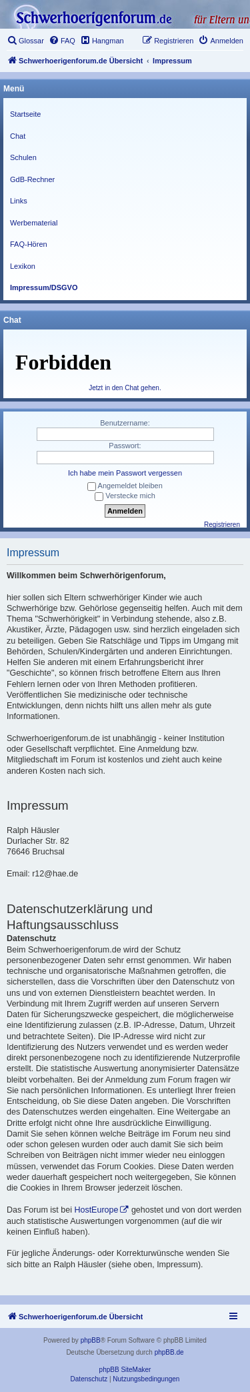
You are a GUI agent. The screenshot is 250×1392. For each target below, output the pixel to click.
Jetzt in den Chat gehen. (125, 388)
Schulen (23, 157)
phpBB (91, 1340)
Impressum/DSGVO (43, 287)
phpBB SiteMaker (125, 1369)
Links (18, 201)
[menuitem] (25, 41)
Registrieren (222, 524)
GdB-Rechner (32, 179)
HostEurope (96, 1210)
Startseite (25, 114)
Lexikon (22, 266)
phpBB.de (169, 1352)
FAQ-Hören (28, 244)
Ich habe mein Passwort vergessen (125, 473)
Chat (17, 136)
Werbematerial (33, 223)
